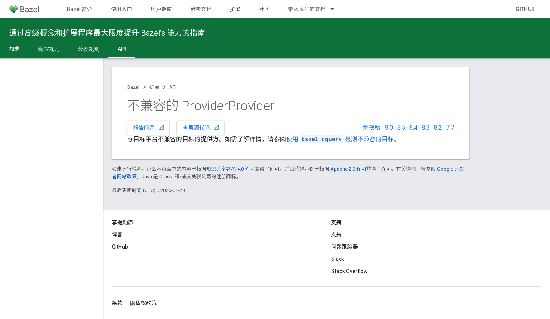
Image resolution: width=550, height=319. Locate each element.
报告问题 (149, 127)
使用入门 (121, 9)
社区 (264, 9)
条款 (117, 303)
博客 (117, 234)
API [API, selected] (122, 49)
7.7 (450, 127)
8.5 (401, 127)
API (172, 87)
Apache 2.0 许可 (348, 169)
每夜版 (371, 127)
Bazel (133, 87)
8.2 (438, 127)
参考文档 (201, 9)
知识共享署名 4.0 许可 (230, 169)
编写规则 (49, 49)
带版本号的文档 (306, 9)
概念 (14, 49)
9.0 (389, 127)
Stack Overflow (349, 271)
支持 (336, 234)
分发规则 (88, 49)
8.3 (426, 127)
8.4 (413, 127)
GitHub (525, 9)
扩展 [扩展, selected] (235, 9)
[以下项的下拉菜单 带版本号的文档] (335, 9)
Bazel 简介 (79, 9)
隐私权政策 (143, 303)
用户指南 (161, 9)
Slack (337, 259)
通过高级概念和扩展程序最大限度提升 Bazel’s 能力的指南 (107, 32)
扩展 (154, 87)
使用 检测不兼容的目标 (340, 139)
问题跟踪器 (344, 247)
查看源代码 (201, 127)
